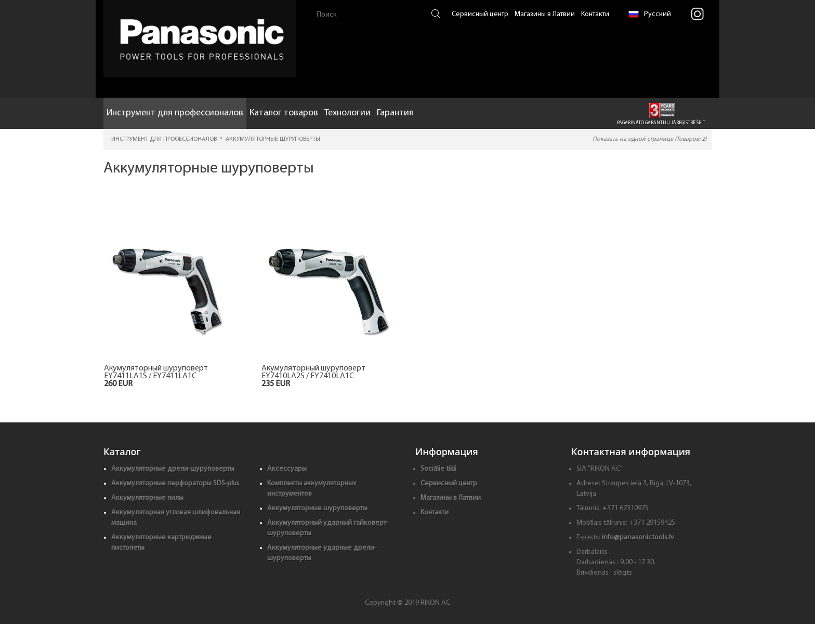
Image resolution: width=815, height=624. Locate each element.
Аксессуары (287, 469)
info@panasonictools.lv (638, 537)
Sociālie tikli (438, 469)
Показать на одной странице (649, 139)
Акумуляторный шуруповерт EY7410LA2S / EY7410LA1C (313, 372)
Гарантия (395, 113)
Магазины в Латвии (545, 14)
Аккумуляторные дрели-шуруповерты (172, 469)
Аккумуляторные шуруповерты (317, 508)
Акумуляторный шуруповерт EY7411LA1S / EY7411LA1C (156, 372)
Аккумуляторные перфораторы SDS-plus (175, 483)
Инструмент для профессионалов (175, 113)
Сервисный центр (480, 14)
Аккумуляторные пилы (147, 498)
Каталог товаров (283, 113)
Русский (649, 14)
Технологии (347, 113)
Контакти (595, 14)
